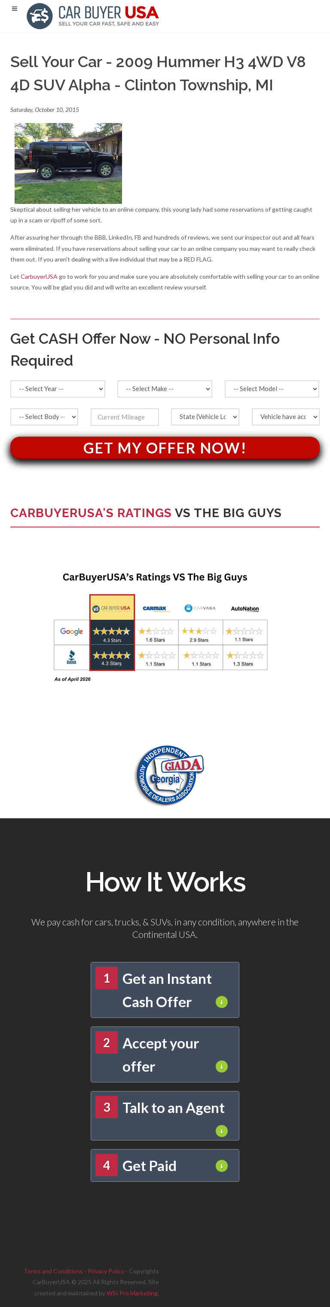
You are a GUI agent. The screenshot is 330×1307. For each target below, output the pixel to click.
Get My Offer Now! (165, 447)
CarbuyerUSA (39, 276)
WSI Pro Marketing (132, 1293)
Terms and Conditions (53, 1271)
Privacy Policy (106, 1271)
